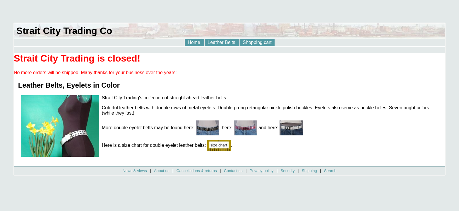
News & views (135, 171)
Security (287, 171)
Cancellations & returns (197, 171)
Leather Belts (222, 42)
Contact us (233, 171)
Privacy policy (261, 171)
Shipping (309, 171)
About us (161, 171)
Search (330, 171)
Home (194, 42)
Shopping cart (257, 42)
